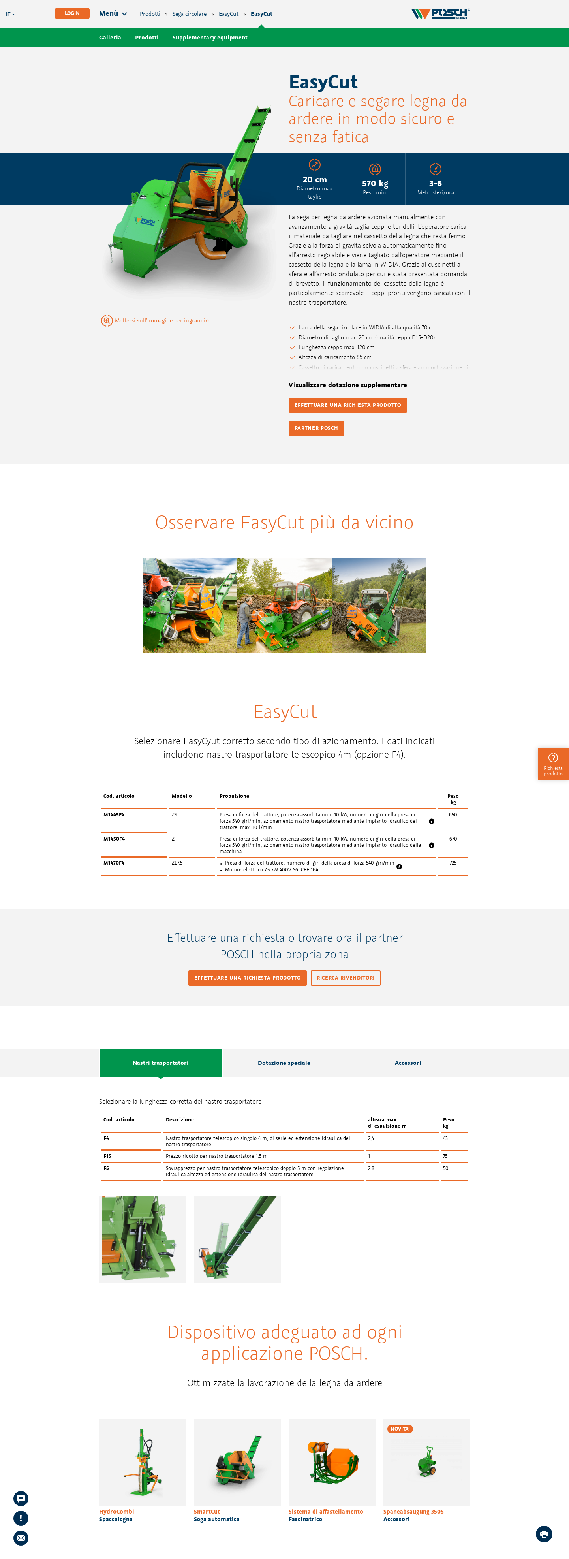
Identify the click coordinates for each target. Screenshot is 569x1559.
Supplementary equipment (210, 37)
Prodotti (150, 14)
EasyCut (228, 14)
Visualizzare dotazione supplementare (348, 384)
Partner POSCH (316, 428)
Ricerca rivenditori (346, 977)
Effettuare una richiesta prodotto (348, 405)
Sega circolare (190, 14)
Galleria (110, 37)
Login (72, 13)
